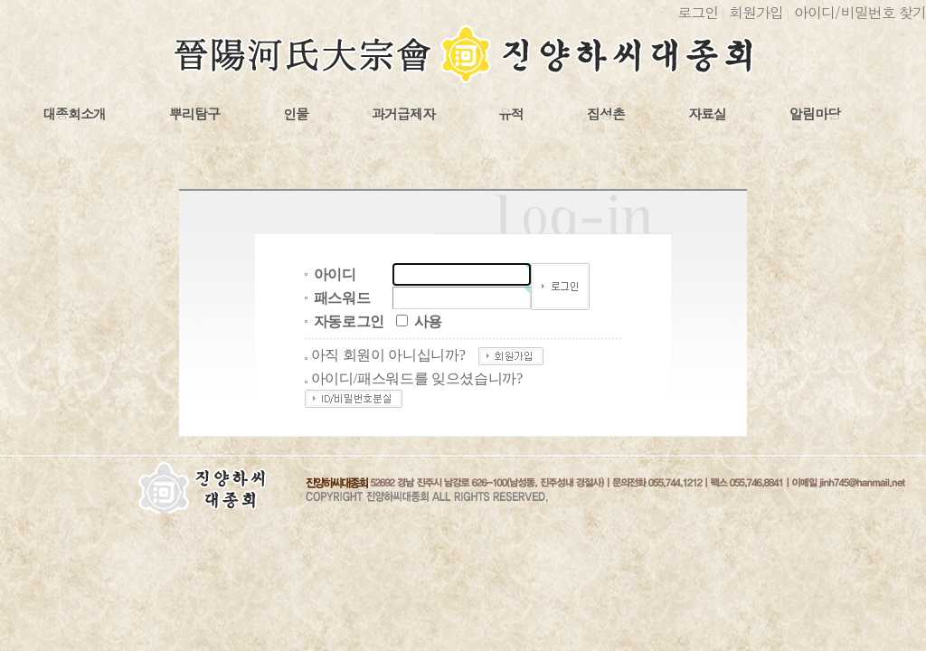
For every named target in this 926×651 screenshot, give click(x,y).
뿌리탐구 (194, 114)
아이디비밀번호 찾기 (860, 12)
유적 (511, 114)
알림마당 (814, 114)
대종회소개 (74, 114)
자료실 (707, 114)
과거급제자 (403, 114)
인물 (295, 114)
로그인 (697, 12)
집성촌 (606, 114)
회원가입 (756, 12)
